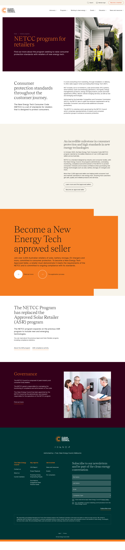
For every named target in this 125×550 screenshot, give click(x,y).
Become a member (116, 2)
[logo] (8, 10)
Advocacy (53, 11)
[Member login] (101, 3)
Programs (64, 11)
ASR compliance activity (40, 348)
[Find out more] (25, 274)
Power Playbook (35, 471)
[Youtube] (66, 447)
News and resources (117, 11)
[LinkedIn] (60, 447)
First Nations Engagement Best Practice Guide (35, 482)
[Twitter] (63, 447)
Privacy (65, 533)
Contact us (17, 469)
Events (93, 11)
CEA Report (33, 467)
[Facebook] (55, 447)
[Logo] (62, 439)
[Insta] (57, 447)
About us (16, 473)
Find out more (19, 402)
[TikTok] (69, 447)
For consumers (50, 475)
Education (103, 11)
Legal (59, 533)
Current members (19, 477)
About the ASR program (22, 348)
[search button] (90, 3)
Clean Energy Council (62, 536)
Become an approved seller (75, 189)
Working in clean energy (79, 11)
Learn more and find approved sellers (78, 184)
